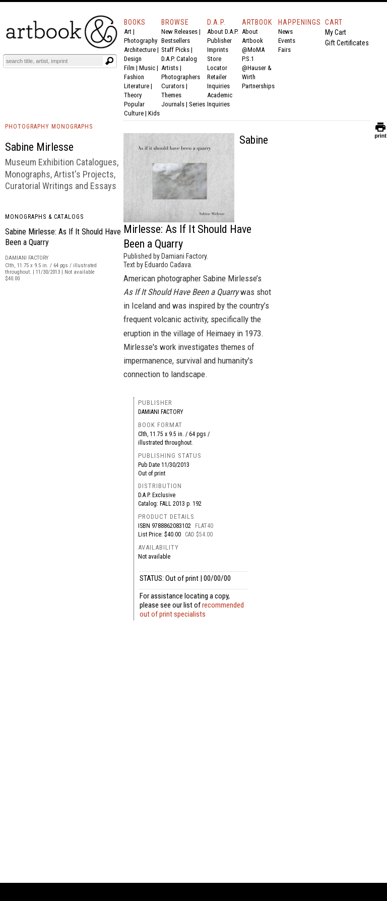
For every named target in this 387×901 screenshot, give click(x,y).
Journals (172, 104)
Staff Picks (175, 49)
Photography (140, 40)
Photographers (180, 77)
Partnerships (258, 86)
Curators (172, 86)
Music (147, 68)
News (285, 31)
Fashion (134, 77)
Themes (171, 95)
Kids (154, 113)
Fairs (284, 49)
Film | (131, 68)
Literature (136, 86)
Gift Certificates (347, 43)
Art (128, 31)
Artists (169, 68)
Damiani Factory (160, 411)
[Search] (54, 61)
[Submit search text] (109, 61)
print (380, 133)
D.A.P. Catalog (179, 59)
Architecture (140, 49)
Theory (133, 95)
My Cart (335, 32)
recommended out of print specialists (192, 609)
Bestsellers (175, 40)
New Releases (179, 31)
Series (197, 104)
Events (286, 40)
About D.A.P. (222, 31)
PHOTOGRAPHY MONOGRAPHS (49, 126)
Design (133, 59)
